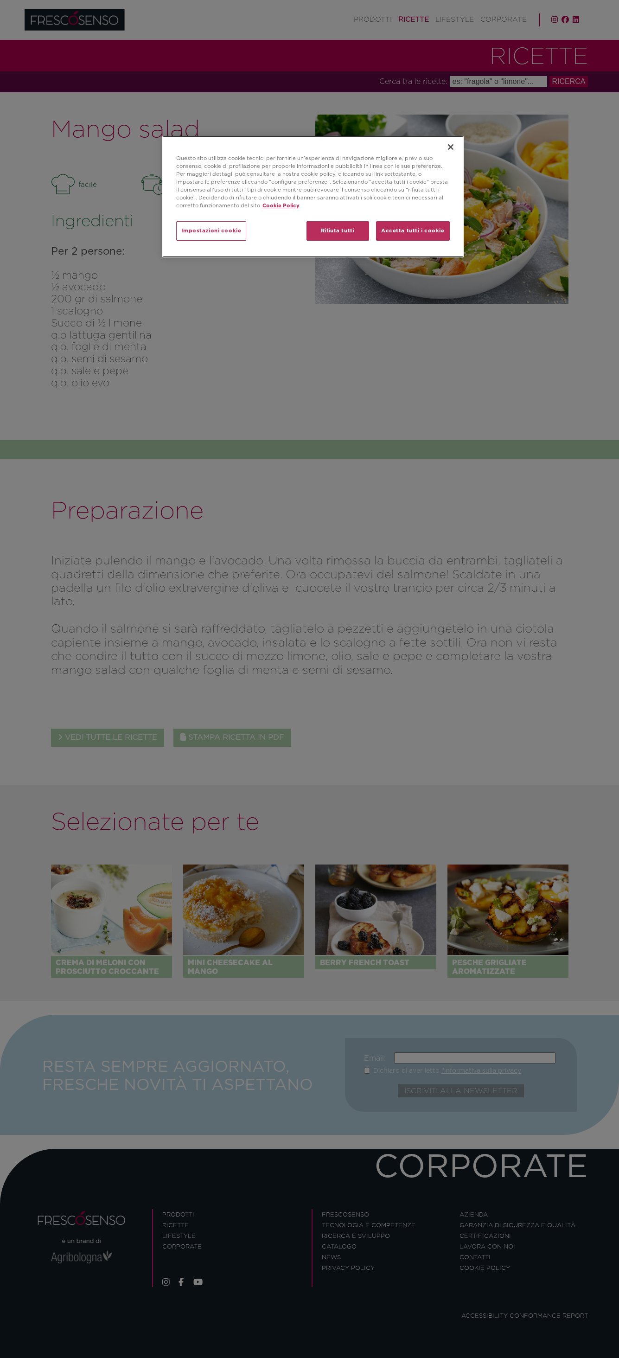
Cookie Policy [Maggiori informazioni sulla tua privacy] (281, 205)
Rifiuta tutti (337, 230)
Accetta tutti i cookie (413, 230)
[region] (313, 196)
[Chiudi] (450, 147)
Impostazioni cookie (211, 230)
